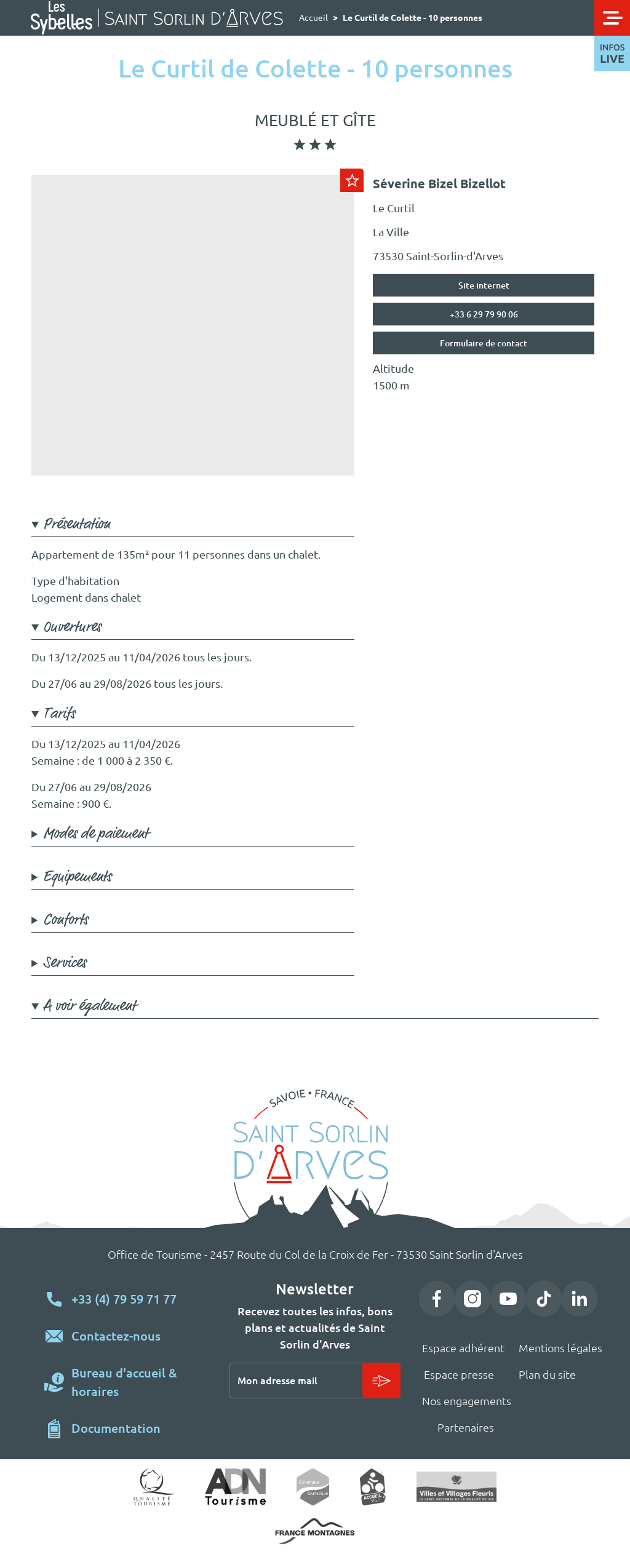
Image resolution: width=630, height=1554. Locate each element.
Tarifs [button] (59, 714)
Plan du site (547, 1374)
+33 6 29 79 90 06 (484, 314)
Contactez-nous (116, 1336)
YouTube (508, 1299)
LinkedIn (579, 1299)
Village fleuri (456, 1486)
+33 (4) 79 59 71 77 (124, 1299)
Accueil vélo (373, 1487)
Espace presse (459, 1374)
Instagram (472, 1299)
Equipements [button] (77, 877)
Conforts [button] (65, 920)
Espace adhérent (463, 1348)
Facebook (437, 1299)
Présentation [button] (76, 524)
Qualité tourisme (154, 1487)
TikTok (544, 1299)
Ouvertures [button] (72, 627)
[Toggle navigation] (612, 18)
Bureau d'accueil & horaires (124, 1382)
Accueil (313, 18)
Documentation (116, 1428)
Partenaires (465, 1427)
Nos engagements (466, 1401)
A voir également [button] (89, 1006)
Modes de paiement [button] (95, 834)
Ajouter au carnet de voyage (352, 180)
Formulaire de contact (483, 343)
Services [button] (64, 963)
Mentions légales (560, 1348)
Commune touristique (313, 1487)
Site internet (483, 285)
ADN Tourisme (235, 1487)
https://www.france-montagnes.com (315, 1532)
